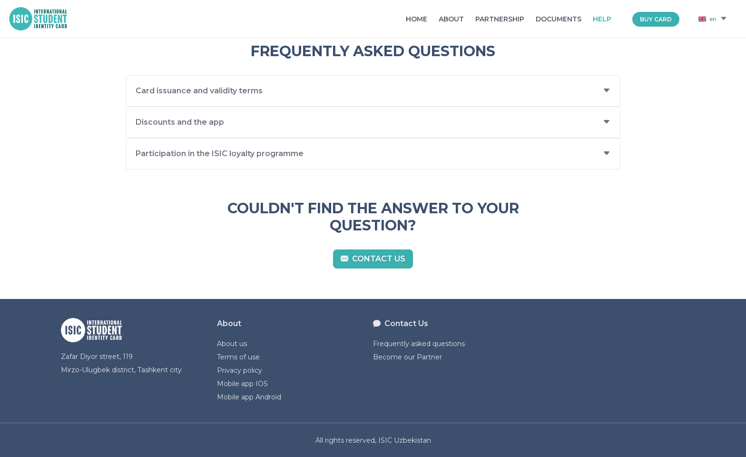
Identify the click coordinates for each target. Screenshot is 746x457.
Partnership (499, 19)
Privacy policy (239, 370)
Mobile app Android (249, 397)
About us (232, 343)
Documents (558, 19)
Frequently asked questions (419, 343)
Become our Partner (407, 357)
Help (602, 19)
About (451, 19)
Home (416, 19)
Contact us (373, 258)
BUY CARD (656, 19)
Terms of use (238, 357)
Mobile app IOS (242, 383)
